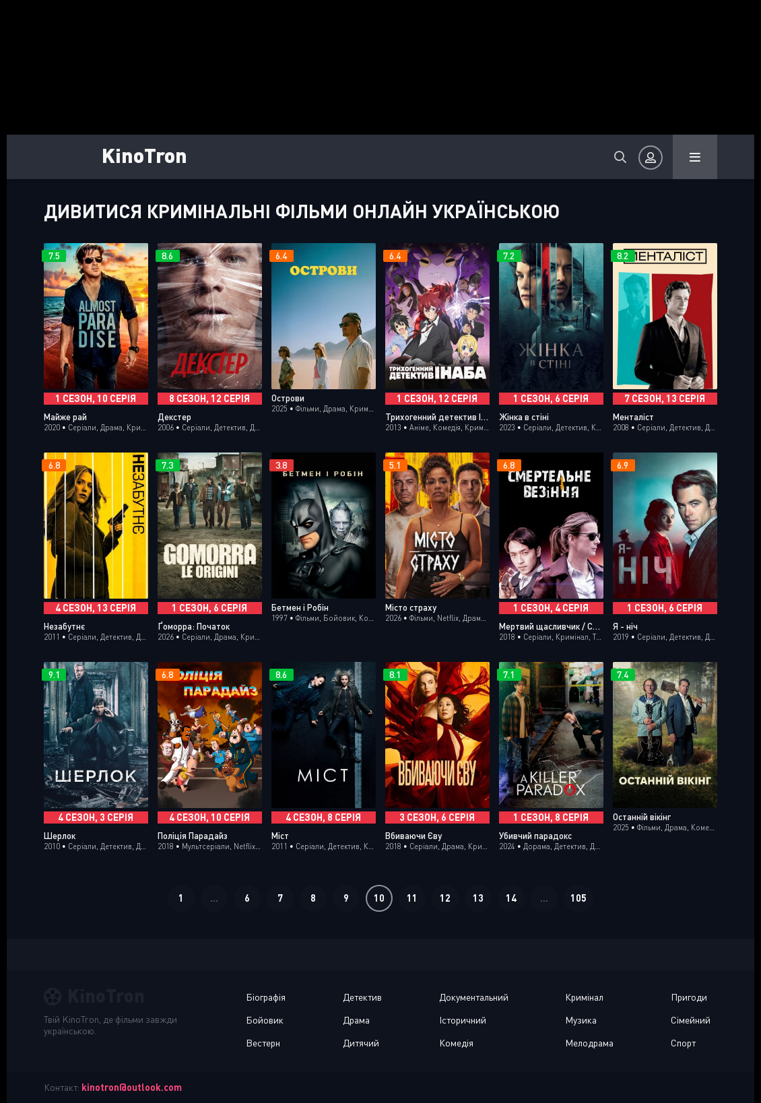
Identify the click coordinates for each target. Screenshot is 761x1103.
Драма (356, 1020)
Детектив (362, 997)
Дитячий (361, 1042)
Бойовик (265, 1020)
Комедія (456, 1042)
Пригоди (689, 997)
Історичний (462, 1020)
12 (445, 898)
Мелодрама (589, 1042)
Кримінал (584, 997)
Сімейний (690, 1020)
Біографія (266, 997)
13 (478, 898)
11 (412, 898)
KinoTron (144, 154)
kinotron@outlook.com (131, 1087)
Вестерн (263, 1042)
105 (578, 898)
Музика (581, 1020)
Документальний (473, 997)
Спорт (683, 1042)
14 (511, 898)
